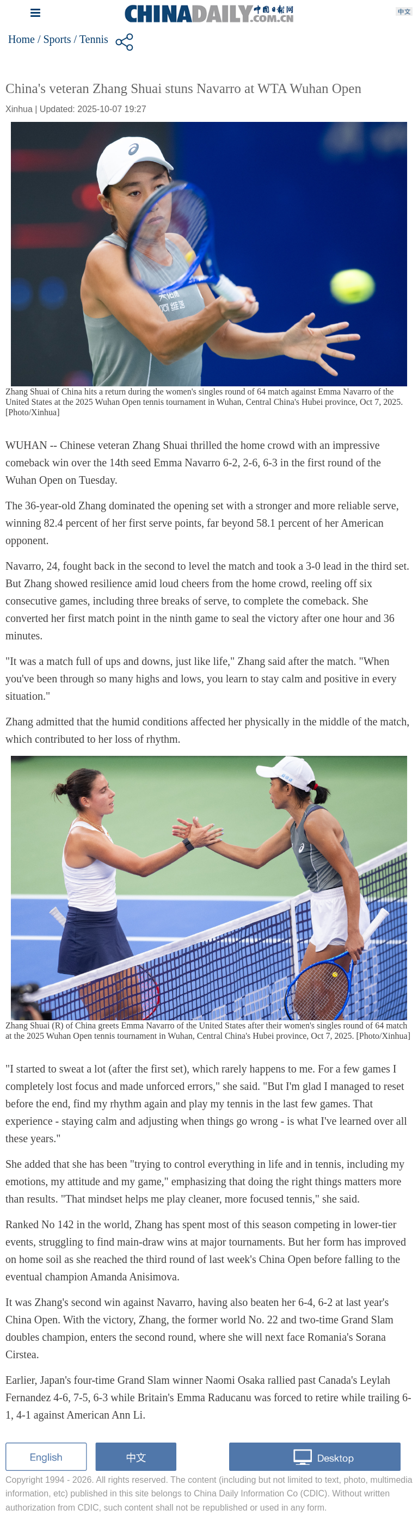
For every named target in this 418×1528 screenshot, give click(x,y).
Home (21, 39)
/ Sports (54, 39)
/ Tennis (91, 39)
